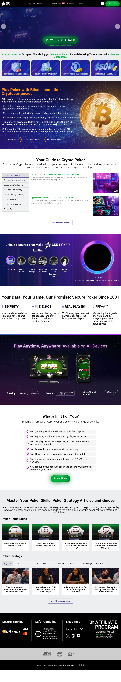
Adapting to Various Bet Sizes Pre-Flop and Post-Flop (75, 589)
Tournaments (58, 3)
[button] (3, 26)
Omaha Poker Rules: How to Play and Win (45, 544)
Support (80, 4)
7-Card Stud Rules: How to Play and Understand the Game (105, 545)
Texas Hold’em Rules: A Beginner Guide (15, 544)
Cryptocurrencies (11, 54)
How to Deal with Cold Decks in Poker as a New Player (45, 589)
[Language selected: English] (81, 665)
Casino (71, 4)
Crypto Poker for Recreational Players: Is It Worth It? (51, 198)
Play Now (31, 4)
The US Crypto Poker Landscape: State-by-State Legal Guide (54, 174)
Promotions (43, 4)
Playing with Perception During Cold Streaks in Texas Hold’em (105, 589)
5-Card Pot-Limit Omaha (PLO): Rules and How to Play (75, 545)
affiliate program (101, 634)
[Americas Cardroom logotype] (5, 4)
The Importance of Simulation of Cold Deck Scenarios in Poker (15, 589)
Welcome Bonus (60, 54)
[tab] (15, 175)
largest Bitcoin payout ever (40, 124)
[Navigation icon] (102, 3)
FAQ (81, 629)
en (81, 665)
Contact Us (71, 629)
